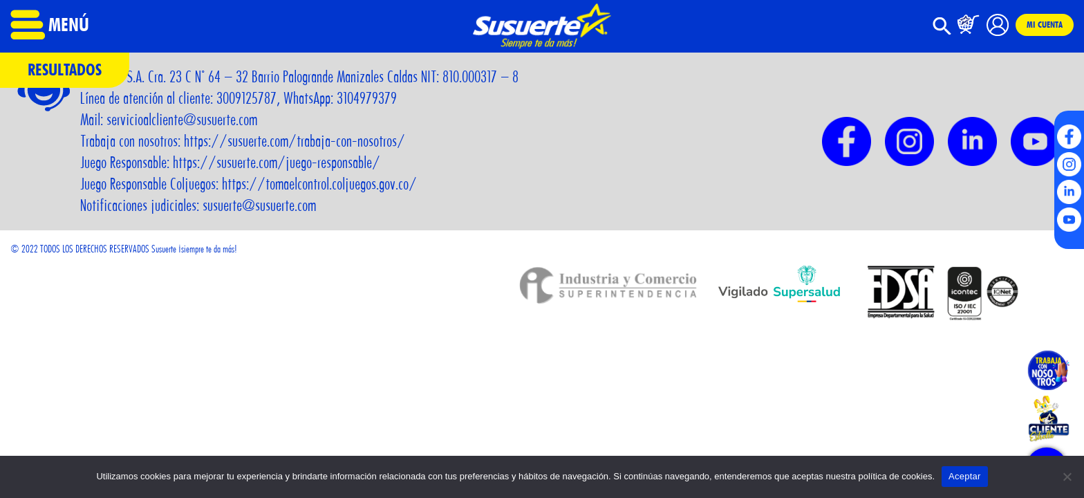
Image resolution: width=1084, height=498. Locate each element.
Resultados (65, 69)
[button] (942, 31)
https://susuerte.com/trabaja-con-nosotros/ (294, 141)
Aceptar (964, 476)
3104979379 (367, 98)
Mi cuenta (1045, 24)
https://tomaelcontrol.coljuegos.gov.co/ (319, 184)
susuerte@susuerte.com (259, 205)
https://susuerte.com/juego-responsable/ (276, 162)
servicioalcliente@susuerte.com (181, 119)
